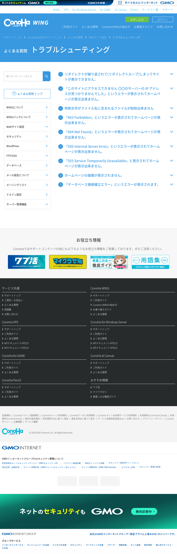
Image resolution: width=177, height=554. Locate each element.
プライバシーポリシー (153, 418)
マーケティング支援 (94, 545)
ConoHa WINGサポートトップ (45, 37)
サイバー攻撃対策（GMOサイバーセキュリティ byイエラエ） (50, 467)
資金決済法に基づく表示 (83, 418)
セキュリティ (76, 545)
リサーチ (111, 545)
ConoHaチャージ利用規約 (54, 415)
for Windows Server (84, 9)
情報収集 (123, 545)
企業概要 (17, 421)
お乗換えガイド (143, 27)
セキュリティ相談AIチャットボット (123, 463)
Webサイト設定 (97, 37)
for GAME (105, 9)
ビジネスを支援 (59, 545)
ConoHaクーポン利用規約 (82, 415)
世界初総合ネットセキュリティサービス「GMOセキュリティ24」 (30, 463)
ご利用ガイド (69, 27)
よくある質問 (90, 27)
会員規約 (6, 415)
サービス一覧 (150, 9)
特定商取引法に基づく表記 (55, 418)
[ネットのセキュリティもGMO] (30, 2)
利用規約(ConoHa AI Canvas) (153, 415)
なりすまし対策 (128, 467)
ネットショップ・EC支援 (38, 545)
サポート (167, 9)
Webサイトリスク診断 (94, 463)
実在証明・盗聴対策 (10, 467)
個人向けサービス (163, 545)
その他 (5, 548)
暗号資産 (148, 545)
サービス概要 (31, 421)
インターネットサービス (12, 545)
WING (56, 9)
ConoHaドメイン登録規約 (26, 415)
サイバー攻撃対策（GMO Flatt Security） (99, 467)
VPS (66, 9)
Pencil (134, 9)
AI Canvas (120, 9)
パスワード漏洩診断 (72, 463)
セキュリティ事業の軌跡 (149, 467)
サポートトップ (13, 37)
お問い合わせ (165, 27)
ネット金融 (135, 545)
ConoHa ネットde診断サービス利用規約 (117, 415)
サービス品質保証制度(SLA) (111, 418)
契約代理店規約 (32, 418)
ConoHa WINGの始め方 (116, 27)
